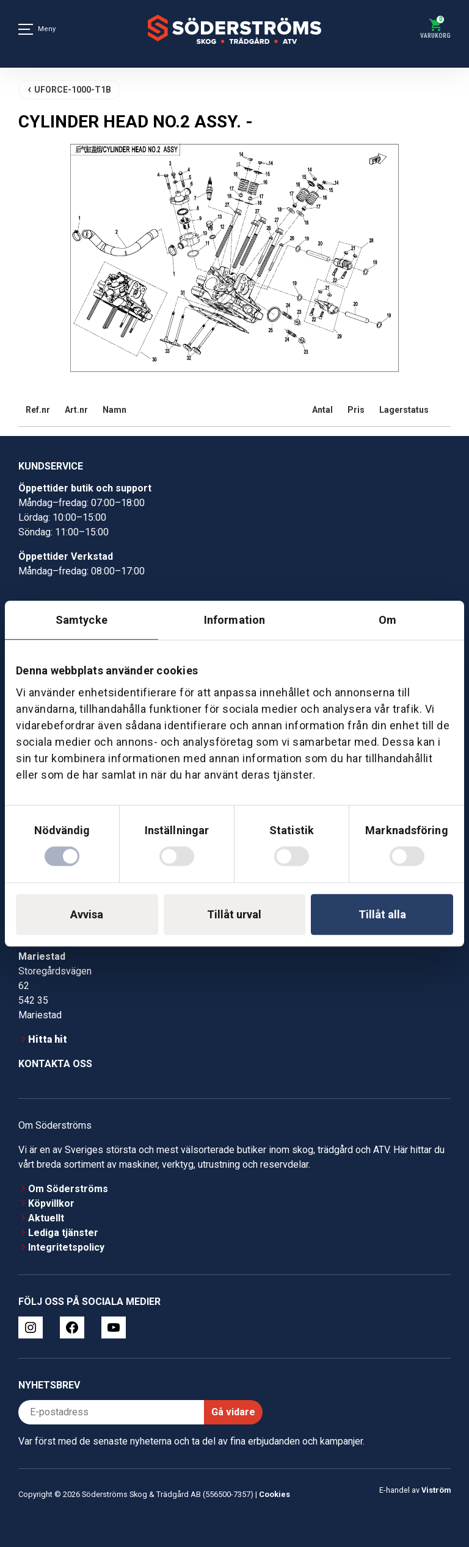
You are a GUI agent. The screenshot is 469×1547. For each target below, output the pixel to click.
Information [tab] (234, 619)
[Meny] (25, 29)
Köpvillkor (51, 1203)
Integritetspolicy (66, 1247)
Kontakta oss (55, 1064)
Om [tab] (387, 619)
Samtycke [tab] (81, 619)
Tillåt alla (382, 914)
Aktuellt (46, 1218)
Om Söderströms (68, 1189)
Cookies (274, 1494)
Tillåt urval (234, 914)
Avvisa (86, 914)
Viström (436, 1490)
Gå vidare (233, 1412)
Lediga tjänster (63, 1232)
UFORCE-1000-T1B (72, 90)
